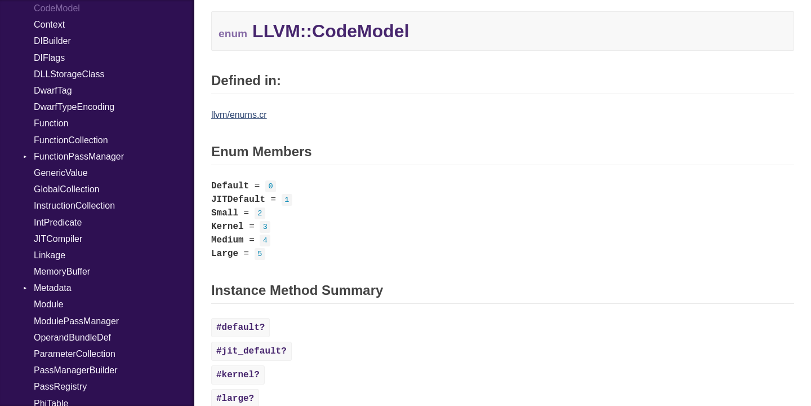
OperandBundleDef (72, 337)
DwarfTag (53, 90)
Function (51, 123)
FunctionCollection (71, 140)
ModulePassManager (76, 321)
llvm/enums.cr (239, 115)
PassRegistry (60, 386)
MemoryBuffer (62, 271)
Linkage (49, 255)
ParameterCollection (74, 354)
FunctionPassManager (79, 156)
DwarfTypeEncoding (74, 107)
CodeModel (57, 8)
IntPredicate (58, 222)
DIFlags (49, 58)
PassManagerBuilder (76, 370)
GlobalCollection (67, 189)
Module (48, 304)
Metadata (53, 288)
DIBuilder (52, 41)
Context (49, 24)
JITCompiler (58, 239)
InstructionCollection (74, 205)
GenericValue (61, 173)
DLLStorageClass (69, 74)
